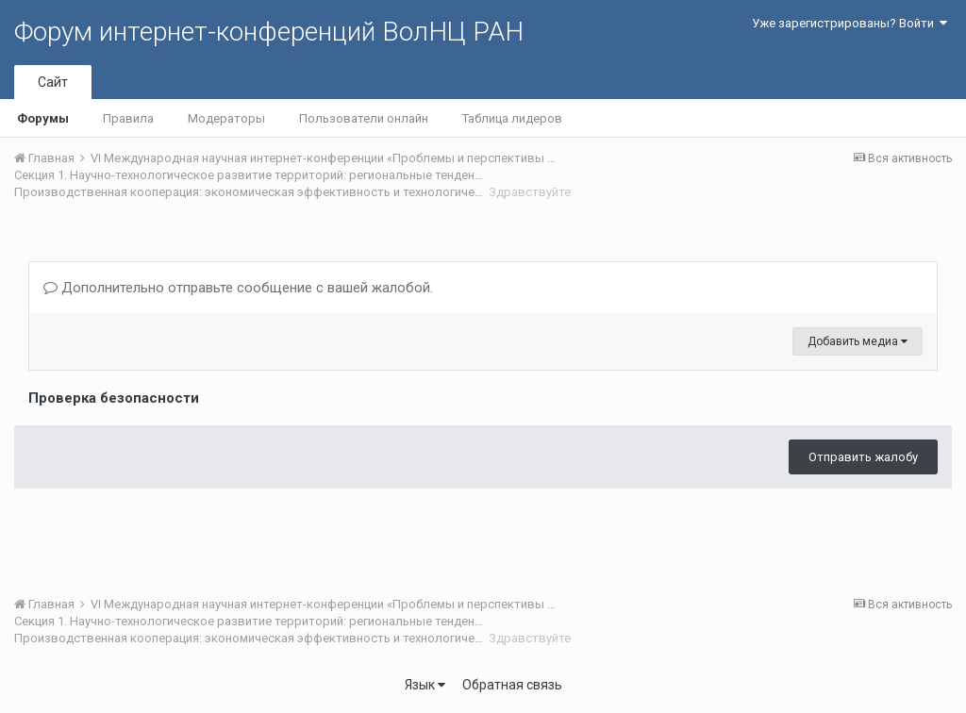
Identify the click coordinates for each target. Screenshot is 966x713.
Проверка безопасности (113, 398)
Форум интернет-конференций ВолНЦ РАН (269, 31)
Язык (425, 684)
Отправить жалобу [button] (863, 457)
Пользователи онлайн (363, 118)
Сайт (53, 82)
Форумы (43, 118)
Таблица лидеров (512, 118)
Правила (128, 118)
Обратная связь (512, 684)
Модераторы (226, 118)
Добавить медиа (858, 341)
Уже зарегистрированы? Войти (849, 23)
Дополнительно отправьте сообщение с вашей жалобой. (238, 287)
